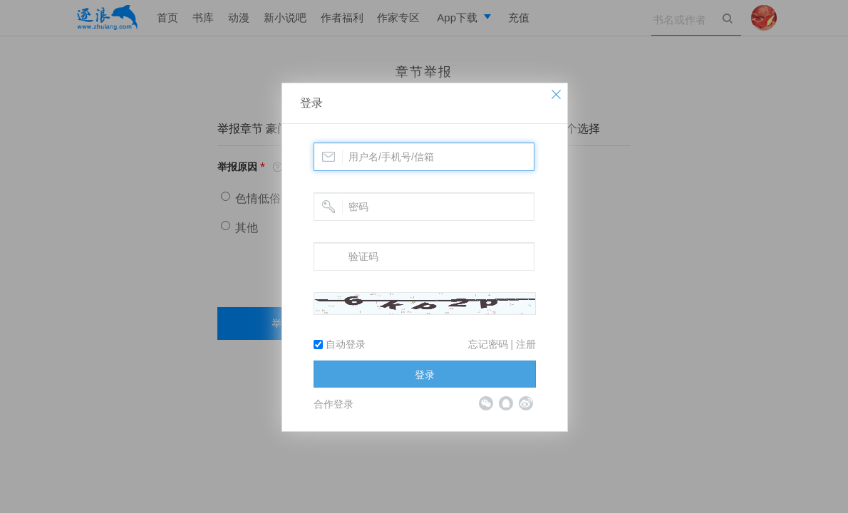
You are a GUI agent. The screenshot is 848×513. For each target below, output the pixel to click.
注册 (526, 344)
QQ (506, 403)
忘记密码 (488, 344)
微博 (526, 403)
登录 (311, 103)
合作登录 (333, 404)
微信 (486, 403)
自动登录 (340, 344)
